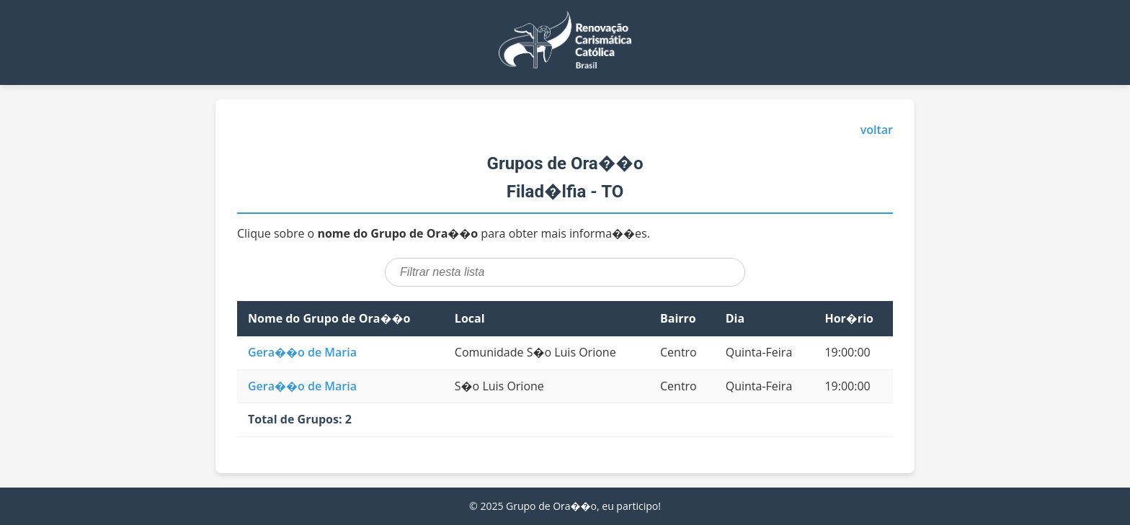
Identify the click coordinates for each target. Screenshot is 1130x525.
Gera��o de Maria (302, 352)
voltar (876, 130)
